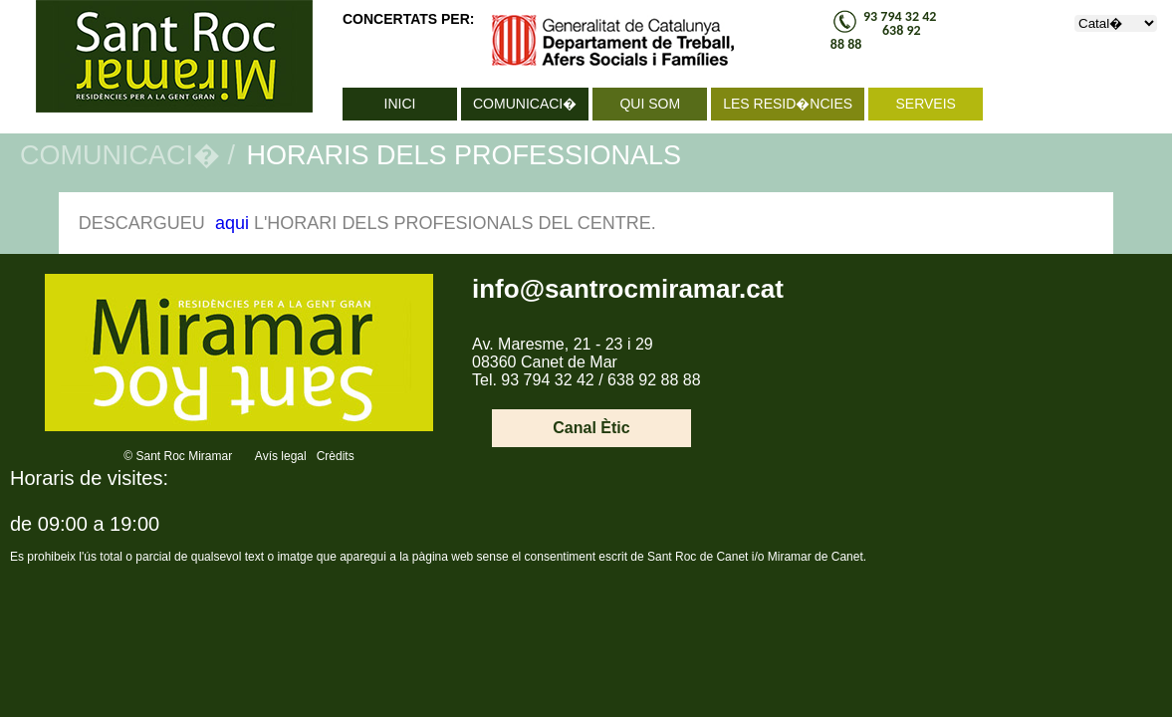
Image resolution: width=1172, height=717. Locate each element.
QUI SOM (649, 104)
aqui (232, 223)
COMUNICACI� (525, 104)
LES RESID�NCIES (787, 104)
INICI (400, 104)
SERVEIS (925, 104)
